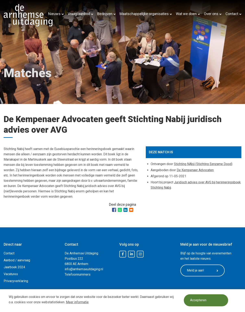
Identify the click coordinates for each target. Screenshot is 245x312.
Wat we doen (186, 14)
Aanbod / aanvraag (17, 260)
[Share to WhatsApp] (120, 210)
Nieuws (54, 14)
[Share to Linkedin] (125, 210)
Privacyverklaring (16, 281)
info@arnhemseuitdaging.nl (84, 269)
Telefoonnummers (77, 274)
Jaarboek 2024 (14, 267)
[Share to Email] (131, 210)
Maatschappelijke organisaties (144, 14)
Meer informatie (77, 302)
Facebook (123, 254)
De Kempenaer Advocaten (195, 170)
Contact (231, 14)
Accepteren (198, 300)
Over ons (211, 14)
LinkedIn (131, 254)
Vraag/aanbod (79, 14)
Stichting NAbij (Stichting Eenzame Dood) (203, 164)
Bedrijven (104, 14)
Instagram (140, 254)
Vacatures (11, 274)
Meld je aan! (203, 270)
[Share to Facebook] (114, 210)
